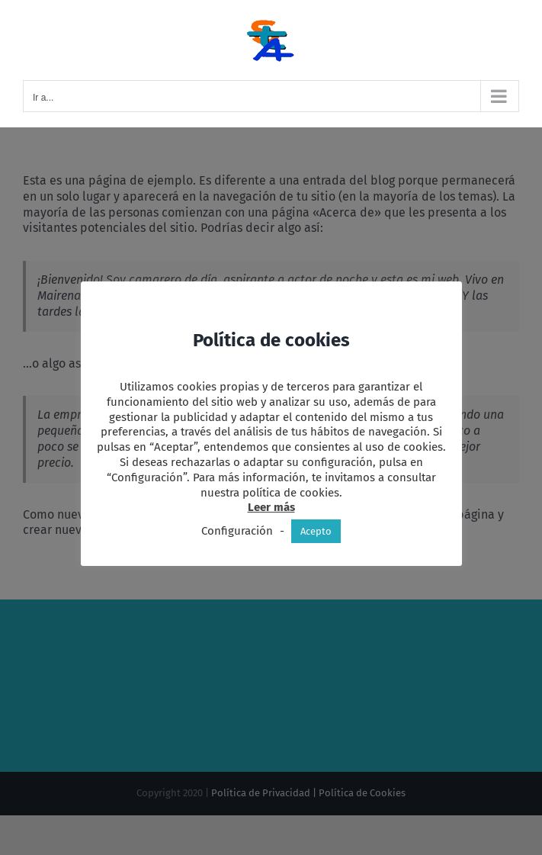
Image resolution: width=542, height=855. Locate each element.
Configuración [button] (237, 531)
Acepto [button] (316, 531)
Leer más (271, 507)
